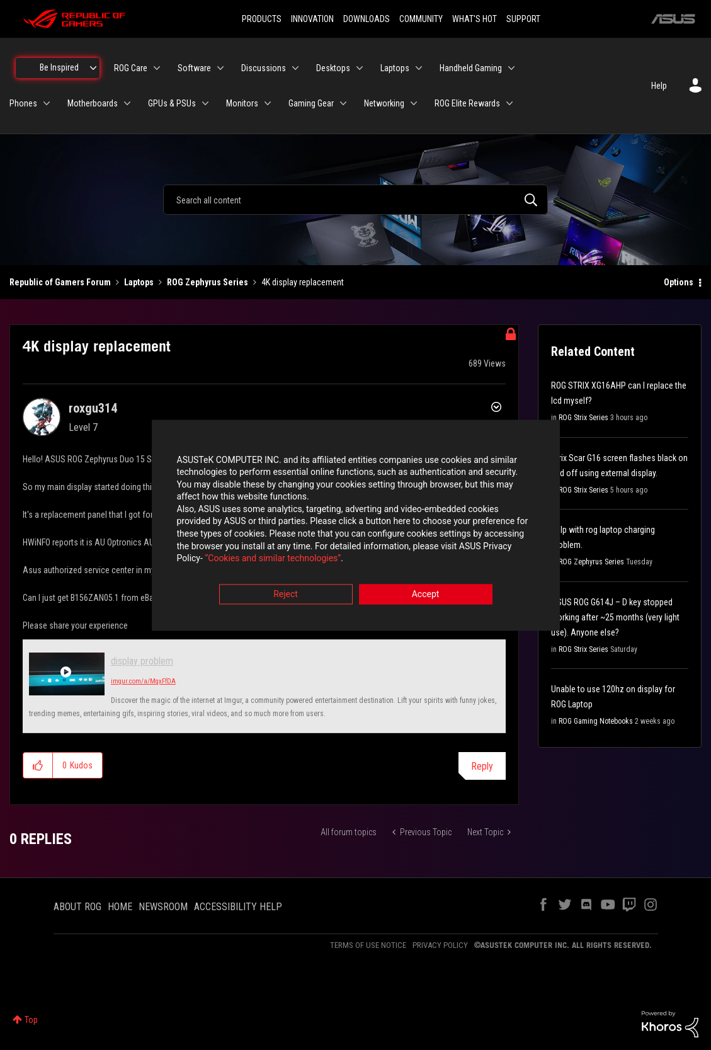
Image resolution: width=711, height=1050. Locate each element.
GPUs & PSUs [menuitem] (172, 103)
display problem (142, 661)
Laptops (139, 282)
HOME (120, 907)
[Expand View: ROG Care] (157, 68)
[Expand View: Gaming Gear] (343, 103)
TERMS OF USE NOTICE (368, 945)
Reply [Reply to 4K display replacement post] (482, 766)
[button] (38, 765)
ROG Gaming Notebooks (596, 721)
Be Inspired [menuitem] (59, 67)
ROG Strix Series (583, 417)
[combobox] (355, 200)
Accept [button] (426, 595)
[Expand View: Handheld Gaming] (511, 68)
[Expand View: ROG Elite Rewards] (509, 103)
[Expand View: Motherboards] (127, 103)
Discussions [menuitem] (263, 68)
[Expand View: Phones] (46, 103)
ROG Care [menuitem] (130, 68)
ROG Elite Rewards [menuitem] (467, 103)
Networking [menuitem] (384, 103)
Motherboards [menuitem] (92, 103)
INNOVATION (312, 19)
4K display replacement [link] (302, 282)
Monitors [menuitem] (242, 103)
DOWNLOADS (366, 19)
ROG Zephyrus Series (207, 282)
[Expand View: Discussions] (295, 68)
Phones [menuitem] (23, 103)
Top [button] (31, 1020)
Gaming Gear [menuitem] (311, 103)
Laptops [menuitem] (394, 68)
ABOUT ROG (77, 907)
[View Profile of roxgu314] (93, 408)
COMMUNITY (421, 19)
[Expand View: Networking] (413, 103)
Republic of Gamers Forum (60, 282)
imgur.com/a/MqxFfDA (143, 681)
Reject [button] (285, 595)
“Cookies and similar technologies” (273, 559)
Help (659, 86)
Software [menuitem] (194, 68)
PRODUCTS (262, 19)
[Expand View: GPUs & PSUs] (205, 103)
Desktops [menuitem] (333, 68)
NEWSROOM (163, 907)
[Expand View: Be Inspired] (93, 68)
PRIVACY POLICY (440, 945)
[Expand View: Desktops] (359, 68)
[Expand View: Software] (220, 68)
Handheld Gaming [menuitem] (471, 68)
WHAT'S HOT (474, 19)
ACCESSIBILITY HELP (238, 907)
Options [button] (678, 282)
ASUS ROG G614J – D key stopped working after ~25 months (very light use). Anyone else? (615, 617)
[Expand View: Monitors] (267, 103)
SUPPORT (523, 19)
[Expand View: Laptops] (418, 68)
